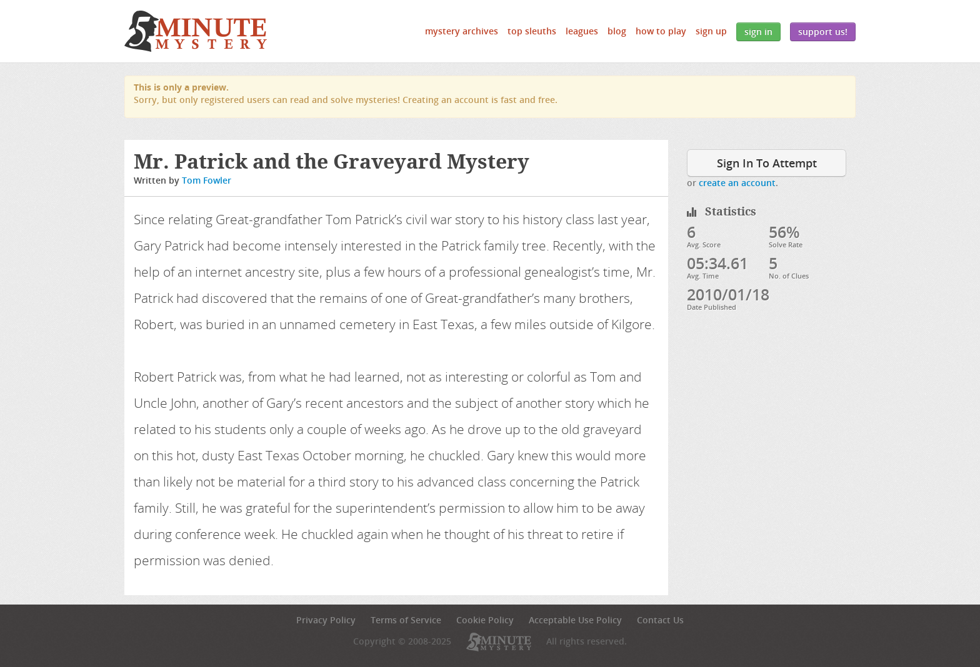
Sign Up (711, 31)
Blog (617, 31)
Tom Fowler (206, 180)
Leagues (582, 31)
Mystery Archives (461, 31)
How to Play (661, 31)
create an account (737, 183)
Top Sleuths (532, 31)
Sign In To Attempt (767, 163)
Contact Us (660, 620)
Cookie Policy (485, 620)
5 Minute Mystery (195, 31)
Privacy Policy (326, 620)
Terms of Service (406, 620)
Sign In (758, 31)
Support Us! (823, 31)
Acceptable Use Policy (575, 620)
